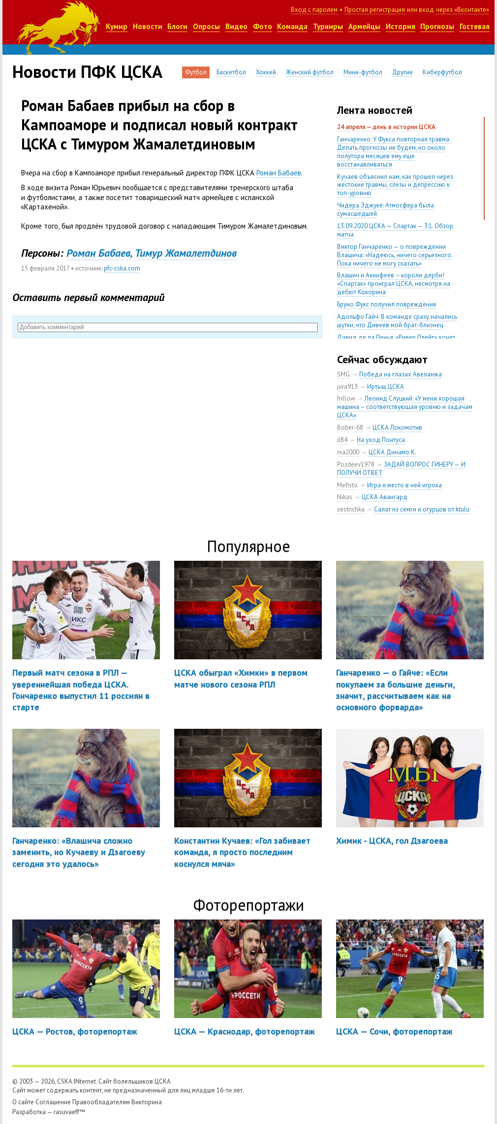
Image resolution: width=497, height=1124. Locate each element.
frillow (346, 398)
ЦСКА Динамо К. (392, 452)
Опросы (206, 26)
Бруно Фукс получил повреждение (386, 304)
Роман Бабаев (278, 172)
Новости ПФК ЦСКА (87, 71)
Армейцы (364, 26)
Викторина (146, 1102)
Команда (292, 26)
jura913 (347, 386)
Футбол (196, 72)
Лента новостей (374, 110)
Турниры (328, 26)
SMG (343, 374)
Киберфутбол (442, 72)
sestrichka (351, 509)
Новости (147, 26)
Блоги (177, 26)
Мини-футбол (362, 72)
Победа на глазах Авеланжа (400, 374)
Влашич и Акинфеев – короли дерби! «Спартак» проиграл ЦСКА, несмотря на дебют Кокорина (393, 283)
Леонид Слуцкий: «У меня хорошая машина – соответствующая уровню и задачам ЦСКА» (404, 406)
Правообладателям (101, 1102)
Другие (402, 72)
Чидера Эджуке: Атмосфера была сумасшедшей (385, 209)
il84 (342, 440)
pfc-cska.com (122, 268)
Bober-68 (350, 427)
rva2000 (348, 452)
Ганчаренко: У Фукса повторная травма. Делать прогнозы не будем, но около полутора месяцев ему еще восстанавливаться (394, 152)
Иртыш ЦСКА (385, 386)
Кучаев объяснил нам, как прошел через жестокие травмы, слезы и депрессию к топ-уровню (395, 185)
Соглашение (53, 1102)
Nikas (344, 497)
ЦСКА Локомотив (397, 427)
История (400, 26)
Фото (262, 26)
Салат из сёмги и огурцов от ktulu (421, 509)
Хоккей (266, 72)
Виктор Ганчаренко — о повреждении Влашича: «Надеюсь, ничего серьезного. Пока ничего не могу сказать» (395, 255)
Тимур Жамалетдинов (186, 253)
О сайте (23, 1102)
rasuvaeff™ (69, 1112)
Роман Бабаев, (99, 253)
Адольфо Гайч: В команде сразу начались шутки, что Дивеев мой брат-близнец (397, 320)
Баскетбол (231, 72)
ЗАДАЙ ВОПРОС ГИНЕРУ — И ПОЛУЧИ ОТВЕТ (401, 468)
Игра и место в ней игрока (404, 485)
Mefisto (347, 485)
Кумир (116, 26)
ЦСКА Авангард (384, 497)
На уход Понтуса (381, 440)
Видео (236, 26)
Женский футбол (310, 72)
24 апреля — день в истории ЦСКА (386, 127)
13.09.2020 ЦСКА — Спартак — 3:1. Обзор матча (395, 230)
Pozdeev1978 (355, 464)
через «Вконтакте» (462, 9)
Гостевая (475, 26)
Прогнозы (437, 26)
